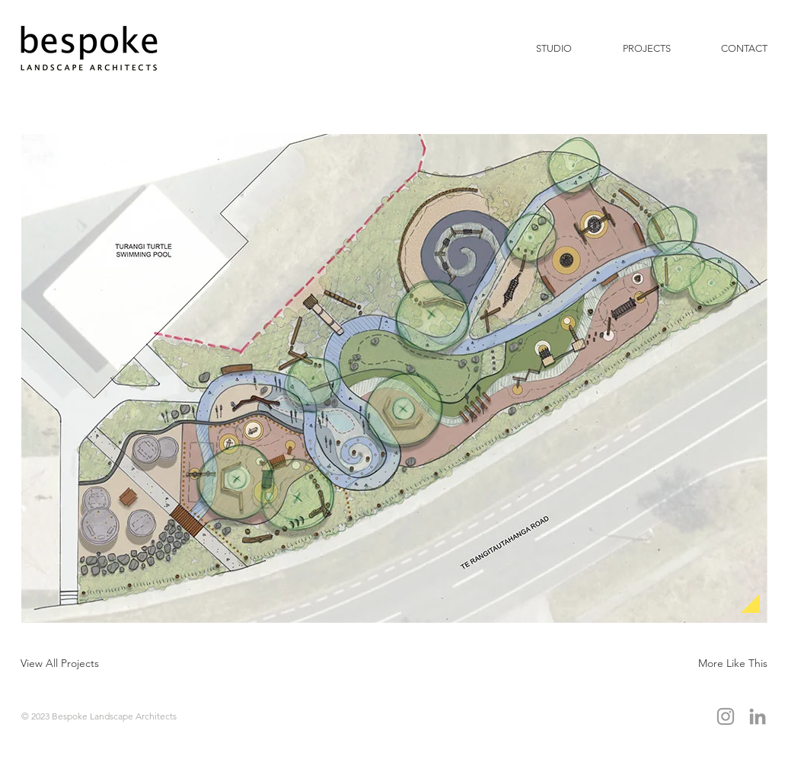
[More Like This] (733, 662)
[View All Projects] (60, 662)
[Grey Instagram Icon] (725, 716)
